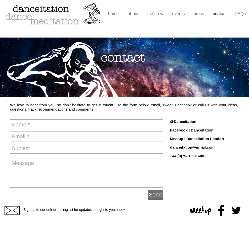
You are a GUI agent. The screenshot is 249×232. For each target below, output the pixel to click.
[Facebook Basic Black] (221, 210)
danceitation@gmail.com (192, 147)
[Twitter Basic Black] (236, 210)
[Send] (155, 195)
